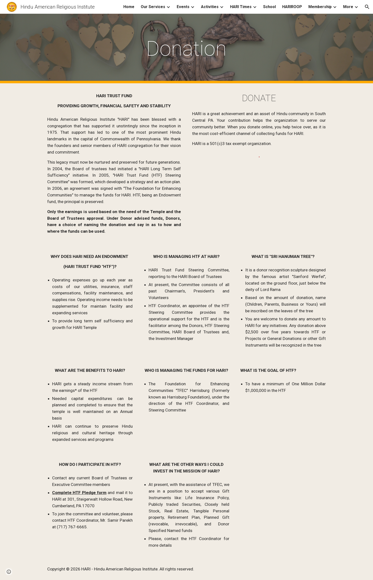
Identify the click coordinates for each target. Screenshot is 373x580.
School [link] (269, 6)
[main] (186, 48)
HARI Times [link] (241, 6)
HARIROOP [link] (292, 6)
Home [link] (128, 6)
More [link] (348, 6)
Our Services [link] (153, 6)
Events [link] (183, 6)
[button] (367, 7)
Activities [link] (210, 6)
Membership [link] (320, 6)
